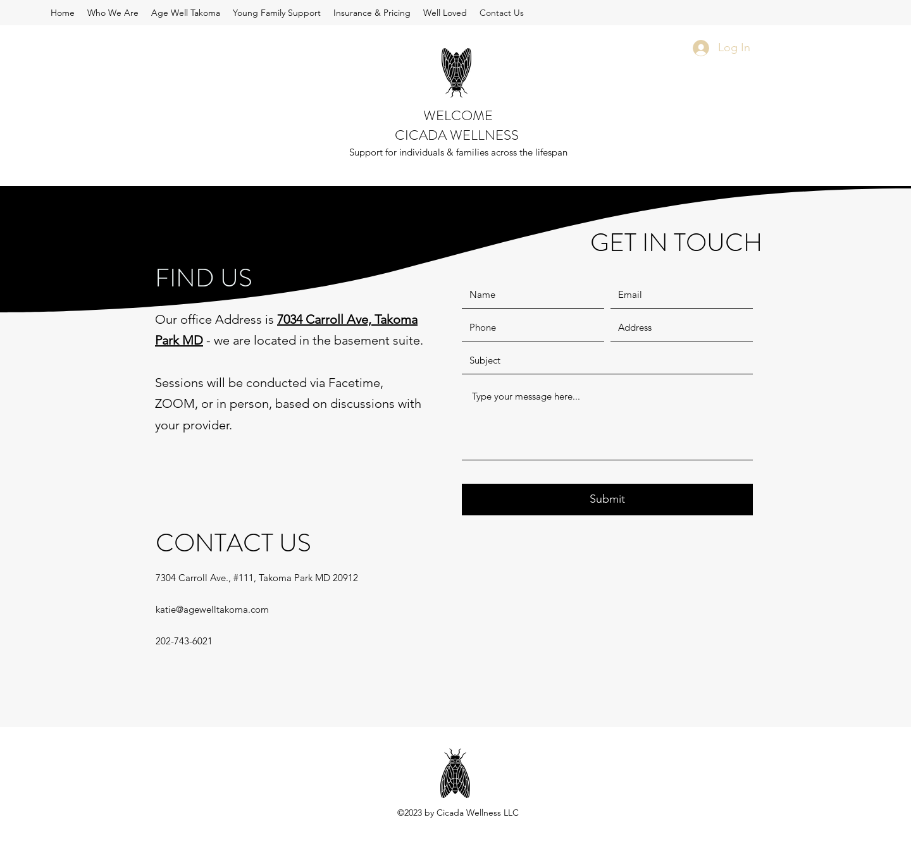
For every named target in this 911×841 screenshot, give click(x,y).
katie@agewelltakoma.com (212, 609)
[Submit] (607, 499)
